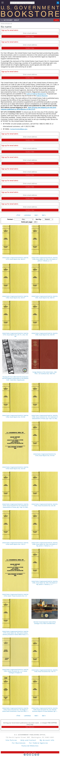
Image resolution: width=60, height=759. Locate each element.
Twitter (27, 755)
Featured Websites (30, 746)
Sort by (38, 219)
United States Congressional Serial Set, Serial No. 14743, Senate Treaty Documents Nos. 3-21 (15, 595)
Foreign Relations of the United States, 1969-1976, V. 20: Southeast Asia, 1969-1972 (45, 372)
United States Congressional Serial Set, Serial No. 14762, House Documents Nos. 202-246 (45, 504)
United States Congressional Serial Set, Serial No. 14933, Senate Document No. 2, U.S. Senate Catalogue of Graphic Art (15, 671)
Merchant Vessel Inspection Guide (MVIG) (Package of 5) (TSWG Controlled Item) (44, 622)
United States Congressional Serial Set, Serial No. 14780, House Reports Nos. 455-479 (45, 334)
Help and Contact (28, 740)
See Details (30, 727)
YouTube (33, 755)
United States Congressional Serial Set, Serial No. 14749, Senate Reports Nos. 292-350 (15, 467)
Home (2, 23)
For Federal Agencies (38, 743)
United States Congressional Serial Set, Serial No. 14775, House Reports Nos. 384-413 (15, 258)
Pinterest (35, 755)
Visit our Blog (30, 752)
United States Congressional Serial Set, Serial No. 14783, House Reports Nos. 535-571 (15, 297)
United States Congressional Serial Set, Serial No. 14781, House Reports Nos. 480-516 (45, 297)
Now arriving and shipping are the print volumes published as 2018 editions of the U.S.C (28, 108)
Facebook (25, 755)
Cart (56, 20)
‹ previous (27, 215)
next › (36, 215)
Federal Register (42, 96)
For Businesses (19, 743)
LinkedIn (38, 755)
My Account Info (47, 740)
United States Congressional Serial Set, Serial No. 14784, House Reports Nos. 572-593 (15, 416)
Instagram (30, 755)
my (7, 20)
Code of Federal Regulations (36, 94)
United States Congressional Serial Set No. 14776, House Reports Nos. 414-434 (44, 454)
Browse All (9, 23)
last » (44, 215)
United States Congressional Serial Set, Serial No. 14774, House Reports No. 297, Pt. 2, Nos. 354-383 (15, 334)
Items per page (27, 222)
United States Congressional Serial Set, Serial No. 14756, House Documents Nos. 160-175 (45, 670)
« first (18, 215)
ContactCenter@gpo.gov (18, 129)
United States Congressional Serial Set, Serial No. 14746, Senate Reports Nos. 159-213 (15, 543)
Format (10, 219)
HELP (16, 20)
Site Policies (11, 740)
